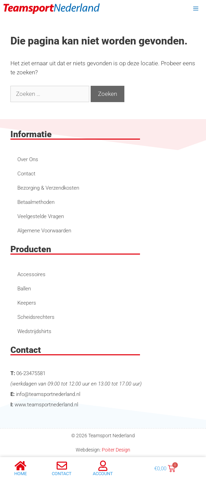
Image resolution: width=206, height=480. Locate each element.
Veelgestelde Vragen (40, 216)
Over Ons (27, 159)
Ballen (24, 288)
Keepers (26, 303)
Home (20, 473)
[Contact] (62, 466)
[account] (103, 466)
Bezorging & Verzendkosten (48, 188)
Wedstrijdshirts (34, 331)
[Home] (20, 466)
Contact (26, 174)
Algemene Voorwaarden (44, 230)
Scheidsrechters (36, 317)
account (103, 473)
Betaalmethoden (36, 202)
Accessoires (31, 274)
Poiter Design (116, 450)
